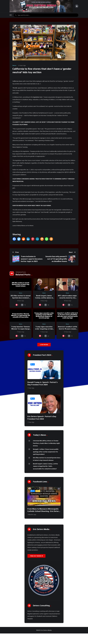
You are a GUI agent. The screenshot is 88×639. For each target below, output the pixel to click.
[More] (51, 239)
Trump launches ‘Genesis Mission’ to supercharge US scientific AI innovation (20, 329)
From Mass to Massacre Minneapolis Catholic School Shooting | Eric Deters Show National (43, 511)
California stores (18, 81)
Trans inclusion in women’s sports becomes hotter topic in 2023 (31, 258)
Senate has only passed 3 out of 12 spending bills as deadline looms (56, 258)
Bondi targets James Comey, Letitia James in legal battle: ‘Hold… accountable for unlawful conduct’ (45, 466)
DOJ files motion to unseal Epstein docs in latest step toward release (20, 298)
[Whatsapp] (46, 239)
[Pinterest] (32, 239)
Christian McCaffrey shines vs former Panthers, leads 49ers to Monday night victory (46, 443)
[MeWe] (37, 239)
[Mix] (42, 239)
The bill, (15, 88)
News (14, 65)
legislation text (37, 97)
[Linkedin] (28, 239)
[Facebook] (14, 239)
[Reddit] (23, 239)
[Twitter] (19, 239)
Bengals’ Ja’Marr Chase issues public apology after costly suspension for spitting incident (45, 451)
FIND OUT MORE (36, 556)
